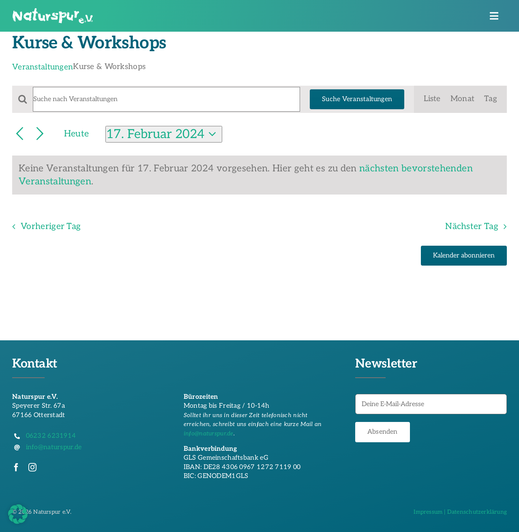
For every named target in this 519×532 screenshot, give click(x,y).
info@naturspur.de (209, 433)
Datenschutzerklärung (477, 511)
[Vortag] (19, 134)
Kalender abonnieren (464, 256)
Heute (76, 134)
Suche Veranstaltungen (357, 99)
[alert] (259, 175)
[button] (18, 514)
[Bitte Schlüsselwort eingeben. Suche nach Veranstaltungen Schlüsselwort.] (166, 99)
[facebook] (16, 467)
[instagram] (32, 467)
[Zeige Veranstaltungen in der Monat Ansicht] (462, 99)
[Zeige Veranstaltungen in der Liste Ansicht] (432, 99)
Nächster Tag (471, 226)
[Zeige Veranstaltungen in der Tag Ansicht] (490, 99)
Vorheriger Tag (51, 226)
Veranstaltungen (42, 67)
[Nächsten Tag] (39, 134)
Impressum (428, 511)
